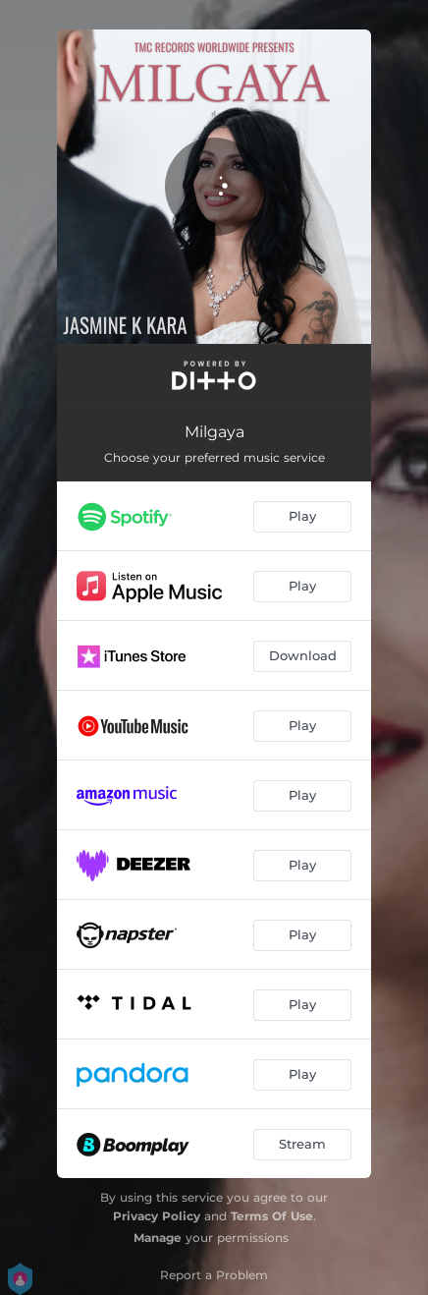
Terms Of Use (272, 1216)
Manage (158, 1237)
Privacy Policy (156, 1216)
